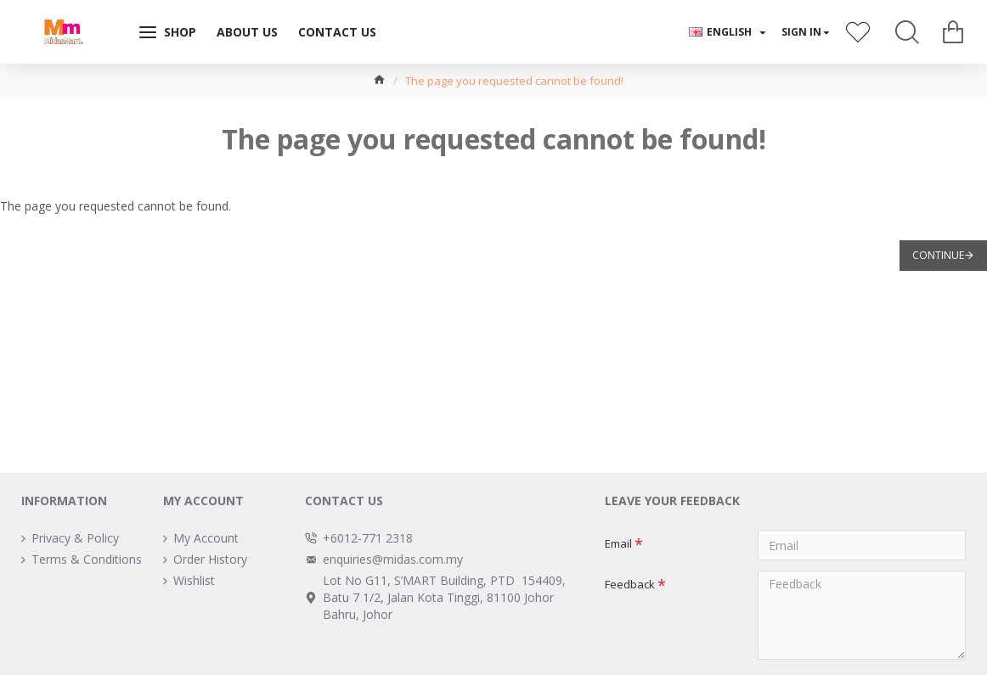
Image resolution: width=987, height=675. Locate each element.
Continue (938, 255)
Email (618, 543)
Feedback (630, 584)
